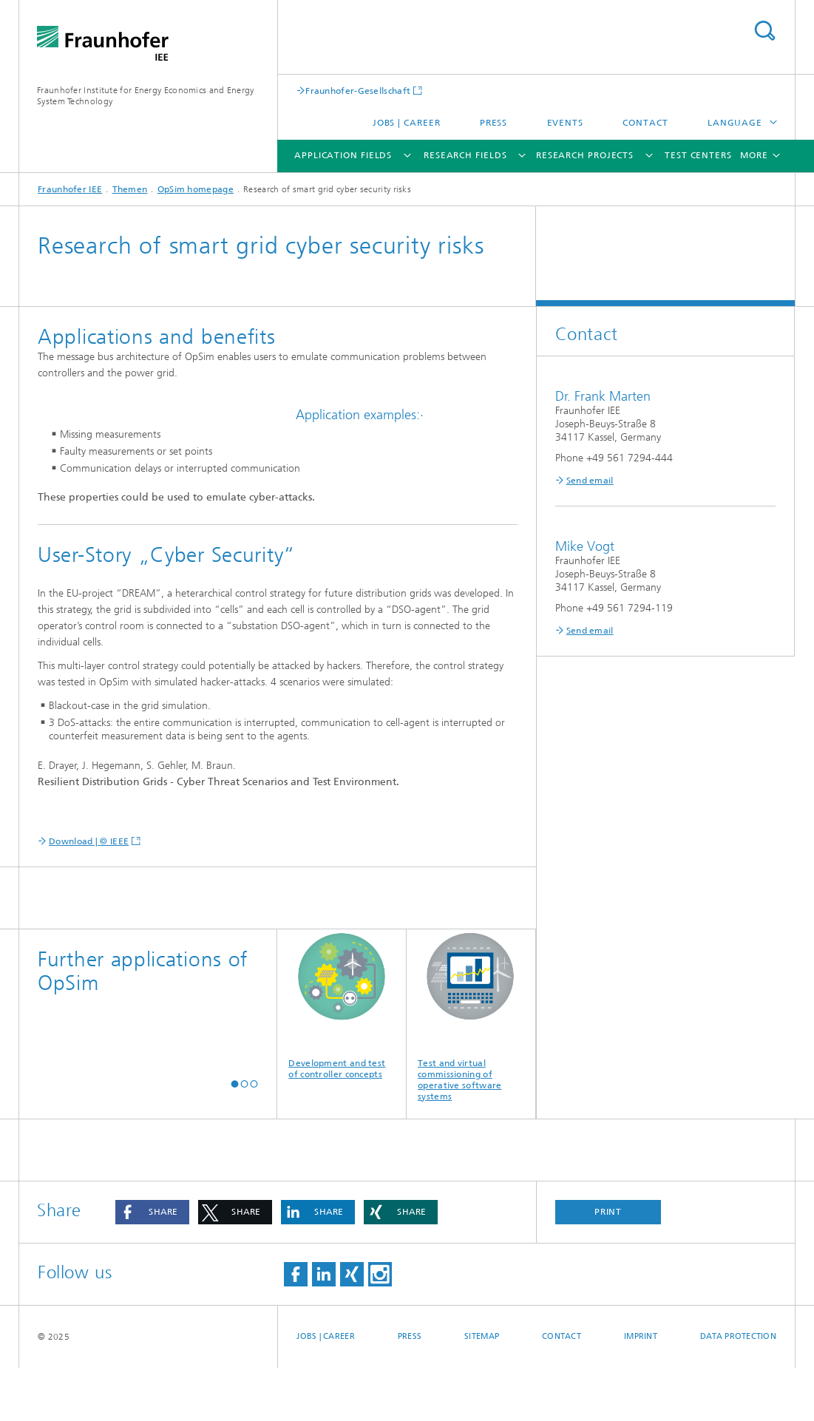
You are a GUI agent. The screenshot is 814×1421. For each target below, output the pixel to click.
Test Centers (698, 155)
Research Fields (465, 155)
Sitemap (481, 1389)
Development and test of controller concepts (341, 1058)
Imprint (640, 1389)
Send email (590, 480)
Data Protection (738, 1389)
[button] (235, 1137)
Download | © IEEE (89, 894)
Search (764, 30)
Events (565, 123)
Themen (130, 189)
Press (494, 123)
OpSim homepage (195, 189)
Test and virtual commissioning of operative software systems (471, 1069)
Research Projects (585, 155)
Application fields (343, 155)
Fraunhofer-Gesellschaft (357, 90)
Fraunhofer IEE (70, 189)
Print (608, 1265)
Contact (645, 123)
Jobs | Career (407, 123)
